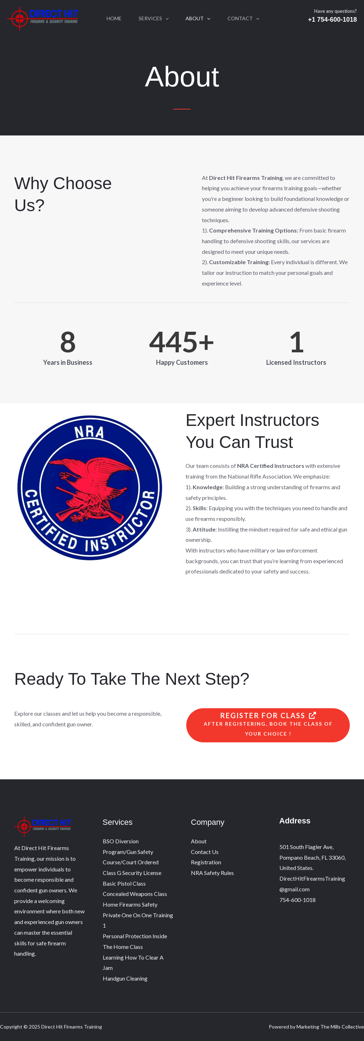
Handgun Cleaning (125, 978)
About (198, 18)
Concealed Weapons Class (135, 893)
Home (114, 18)
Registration (206, 862)
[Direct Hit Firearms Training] (42, 17)
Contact (243, 18)
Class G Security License (132, 872)
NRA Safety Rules (212, 872)
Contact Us (205, 851)
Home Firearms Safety (130, 904)
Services (153, 18)
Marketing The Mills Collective (330, 1027)
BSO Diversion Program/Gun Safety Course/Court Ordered (131, 851)
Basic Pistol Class (124, 883)
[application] (165, 18)
